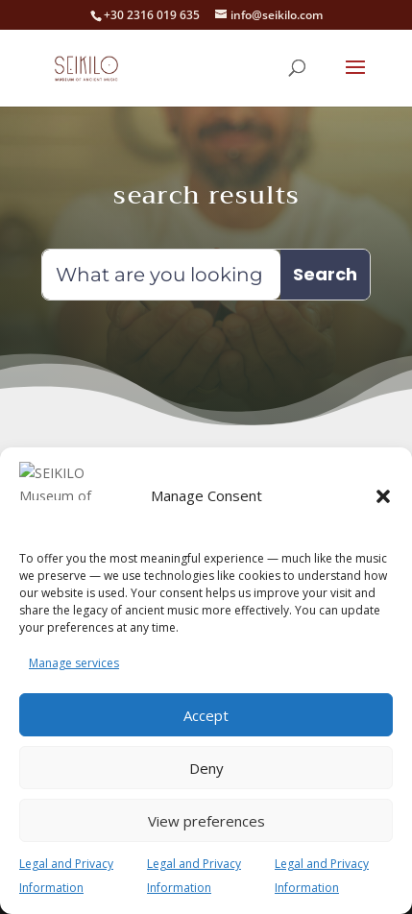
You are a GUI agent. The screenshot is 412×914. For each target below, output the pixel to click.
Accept (206, 715)
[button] (383, 507)
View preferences (206, 820)
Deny (206, 768)
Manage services (74, 663)
